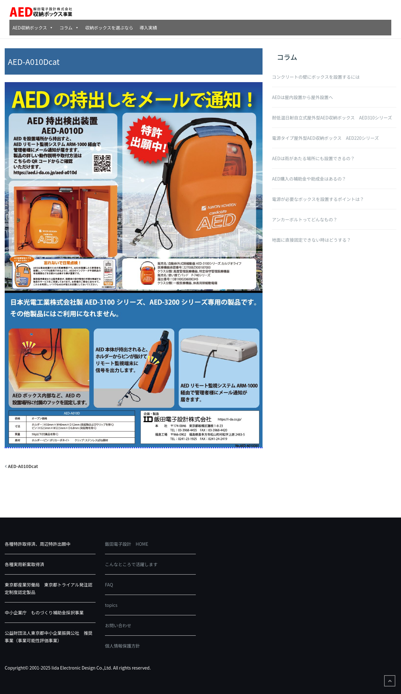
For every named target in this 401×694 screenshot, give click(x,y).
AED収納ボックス (33, 27)
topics (111, 605)
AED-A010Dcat (23, 466)
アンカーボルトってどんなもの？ (304, 219)
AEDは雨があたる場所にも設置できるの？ (313, 158)
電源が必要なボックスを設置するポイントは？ (318, 199)
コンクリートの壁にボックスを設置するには (316, 77)
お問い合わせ (118, 625)
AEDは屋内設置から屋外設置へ (302, 97)
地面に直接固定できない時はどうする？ (311, 240)
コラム (69, 27)
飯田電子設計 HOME (126, 544)
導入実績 (148, 27)
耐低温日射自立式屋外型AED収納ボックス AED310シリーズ (332, 117)
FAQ (109, 584)
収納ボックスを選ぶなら (109, 27)
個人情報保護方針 (122, 646)
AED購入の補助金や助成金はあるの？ (309, 179)
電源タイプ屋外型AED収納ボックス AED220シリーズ (325, 138)
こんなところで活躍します (131, 564)
